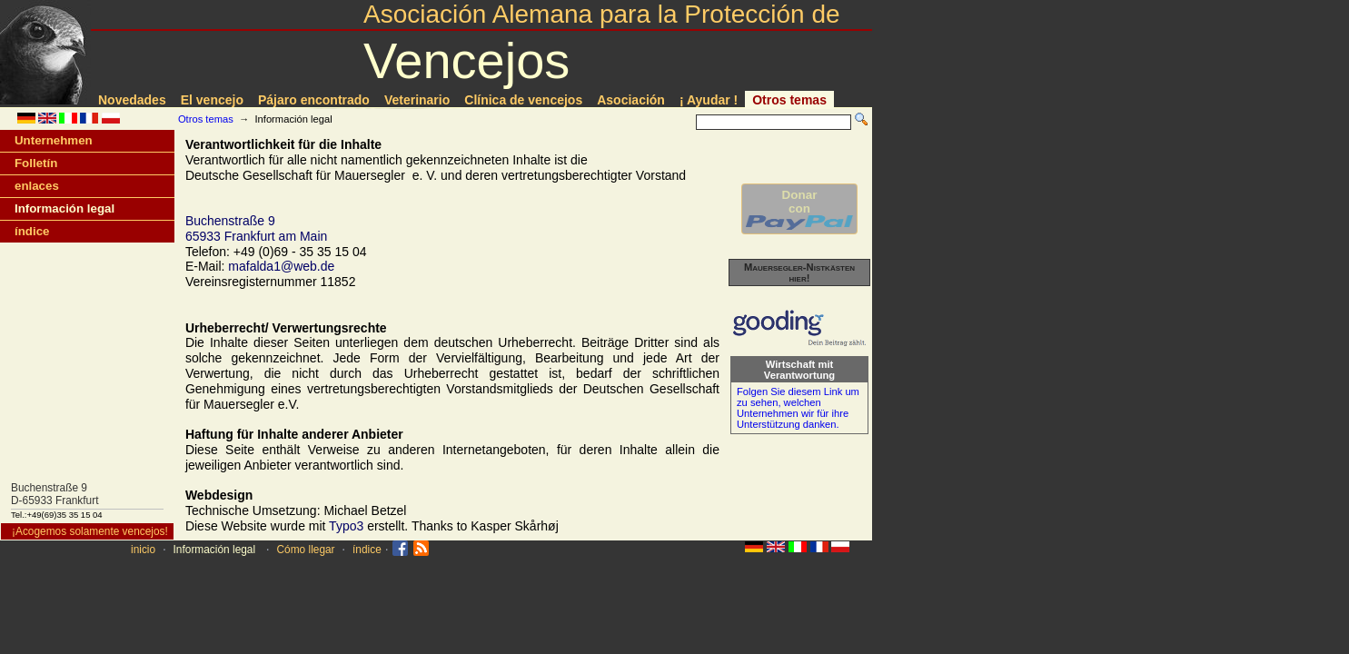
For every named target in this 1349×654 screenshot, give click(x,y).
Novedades (132, 100)
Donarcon (799, 209)
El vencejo (212, 100)
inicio (143, 549)
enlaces (37, 186)
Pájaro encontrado (314, 100)
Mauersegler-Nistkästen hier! (799, 272)
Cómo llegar (305, 549)
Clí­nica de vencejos (523, 100)
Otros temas (789, 100)
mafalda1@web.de (281, 266)
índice (32, 231)
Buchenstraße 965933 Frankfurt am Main (256, 228)
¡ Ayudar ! (708, 100)
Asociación (631, 100)
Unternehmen (54, 140)
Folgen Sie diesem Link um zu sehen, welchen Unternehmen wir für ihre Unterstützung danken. (798, 408)
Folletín (36, 163)
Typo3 (346, 526)
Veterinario (417, 100)
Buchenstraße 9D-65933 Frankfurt (55, 494)
